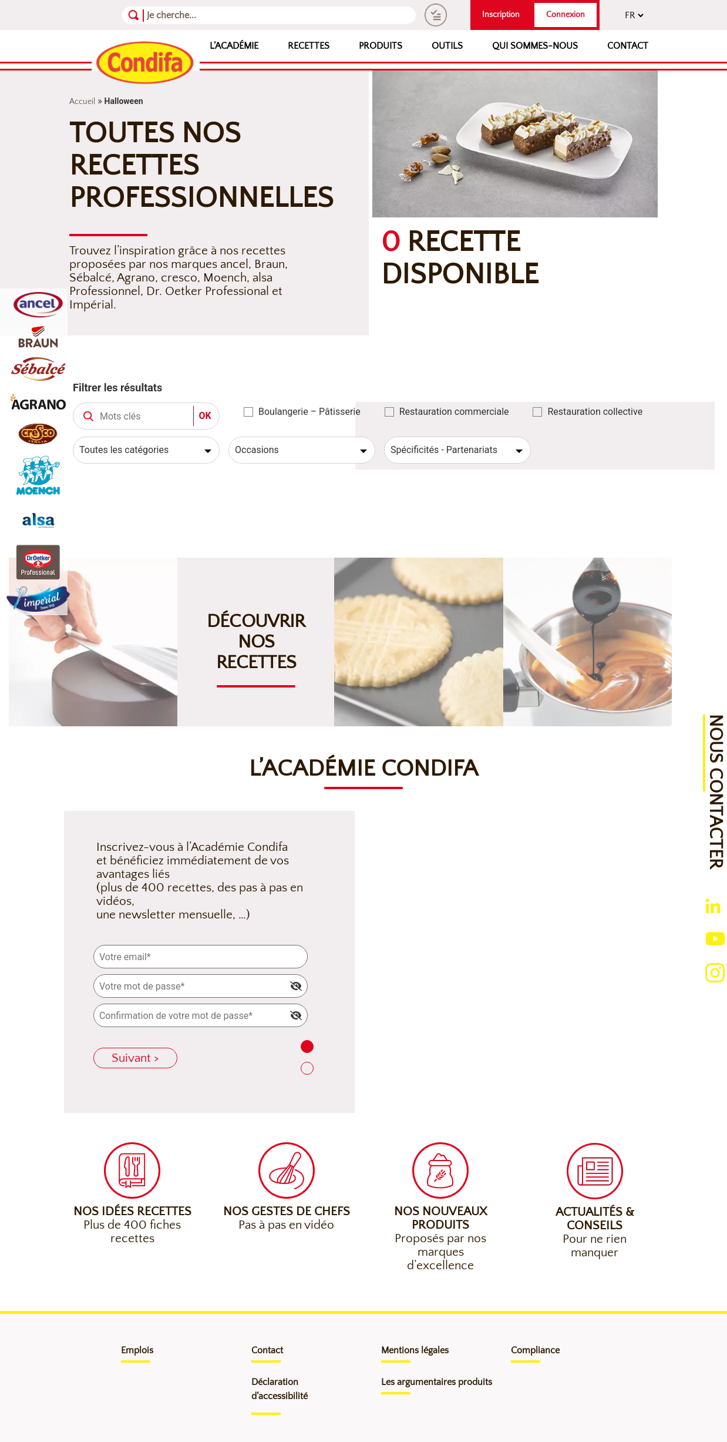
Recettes (308, 46)
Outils (447, 46)
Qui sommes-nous (535, 46)
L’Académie (234, 46)
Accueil (82, 101)
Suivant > (135, 1058)
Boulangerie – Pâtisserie (309, 411)
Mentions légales (415, 1350)
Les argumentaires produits (436, 1382)
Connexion (565, 14)
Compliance (535, 1350)
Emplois (137, 1350)
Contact (627, 46)
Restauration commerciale (454, 411)
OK (204, 415)
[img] (296, 986)
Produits (380, 46)
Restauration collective (594, 411)
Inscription (501, 14)
